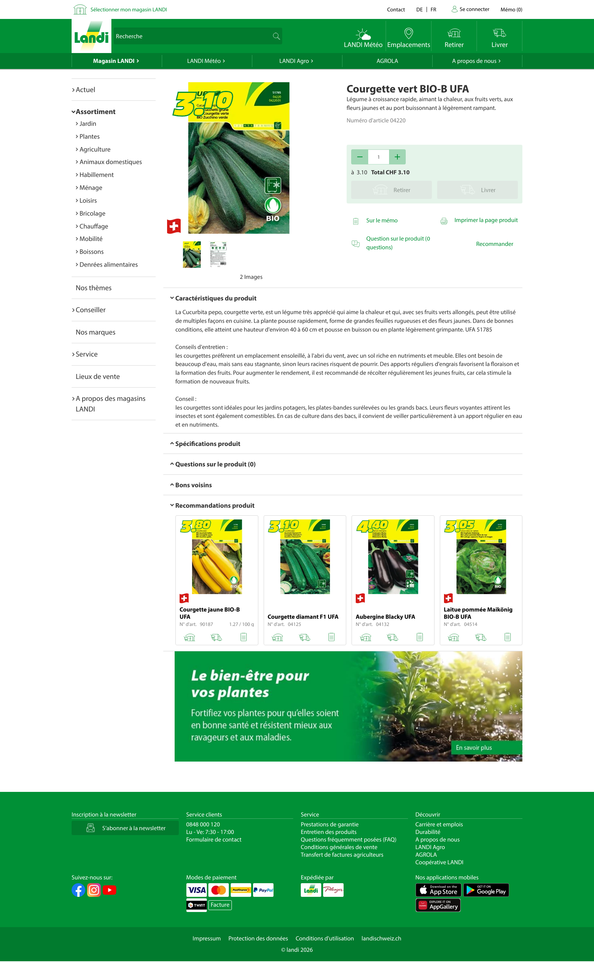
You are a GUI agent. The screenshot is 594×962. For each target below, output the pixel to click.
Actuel (85, 89)
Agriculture (95, 149)
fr (433, 9)
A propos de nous (474, 61)
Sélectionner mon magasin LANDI (129, 9)
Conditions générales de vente (339, 847)
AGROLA (387, 61)
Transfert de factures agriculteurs (342, 855)
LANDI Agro (294, 61)
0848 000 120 (203, 824)
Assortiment (96, 111)
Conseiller (91, 309)
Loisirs (88, 200)
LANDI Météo (204, 61)
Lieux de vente (98, 376)
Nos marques (96, 331)
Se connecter (474, 9)
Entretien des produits (328, 832)
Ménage (91, 187)
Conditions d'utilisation (324, 938)
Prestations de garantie (330, 824)
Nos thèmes (94, 287)
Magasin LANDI (113, 61)
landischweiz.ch (382, 938)
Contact (396, 9)
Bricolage (92, 213)
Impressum (207, 938)
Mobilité (91, 238)
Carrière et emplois (439, 824)
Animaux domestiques (111, 161)
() (511, 9)
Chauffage (94, 226)
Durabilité (428, 832)
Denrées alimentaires (109, 264)
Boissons (92, 251)
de (419, 9)
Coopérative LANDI (440, 862)
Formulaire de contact (214, 839)
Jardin (88, 123)
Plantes (90, 136)
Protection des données (258, 938)
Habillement (97, 174)
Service (87, 353)
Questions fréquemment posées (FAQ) (349, 839)
